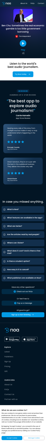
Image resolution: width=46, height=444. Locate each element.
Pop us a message (23, 303)
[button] (23, 209)
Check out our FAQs (23, 291)
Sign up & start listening (23, 314)
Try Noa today (23, 74)
